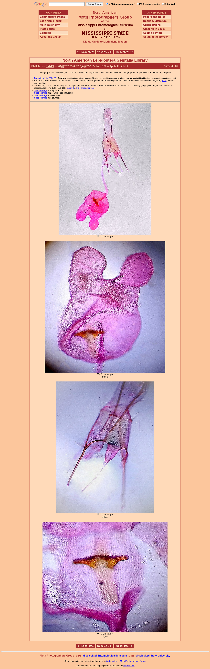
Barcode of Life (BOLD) (45, 78)
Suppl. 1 (70, 88)
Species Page (40, 90)
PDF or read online (85, 88)
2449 (50, 66)
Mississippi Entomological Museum (105, 655)
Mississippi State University (153, 655)
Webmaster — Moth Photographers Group (126, 661)
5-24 (164, 80)
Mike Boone (129, 665)
